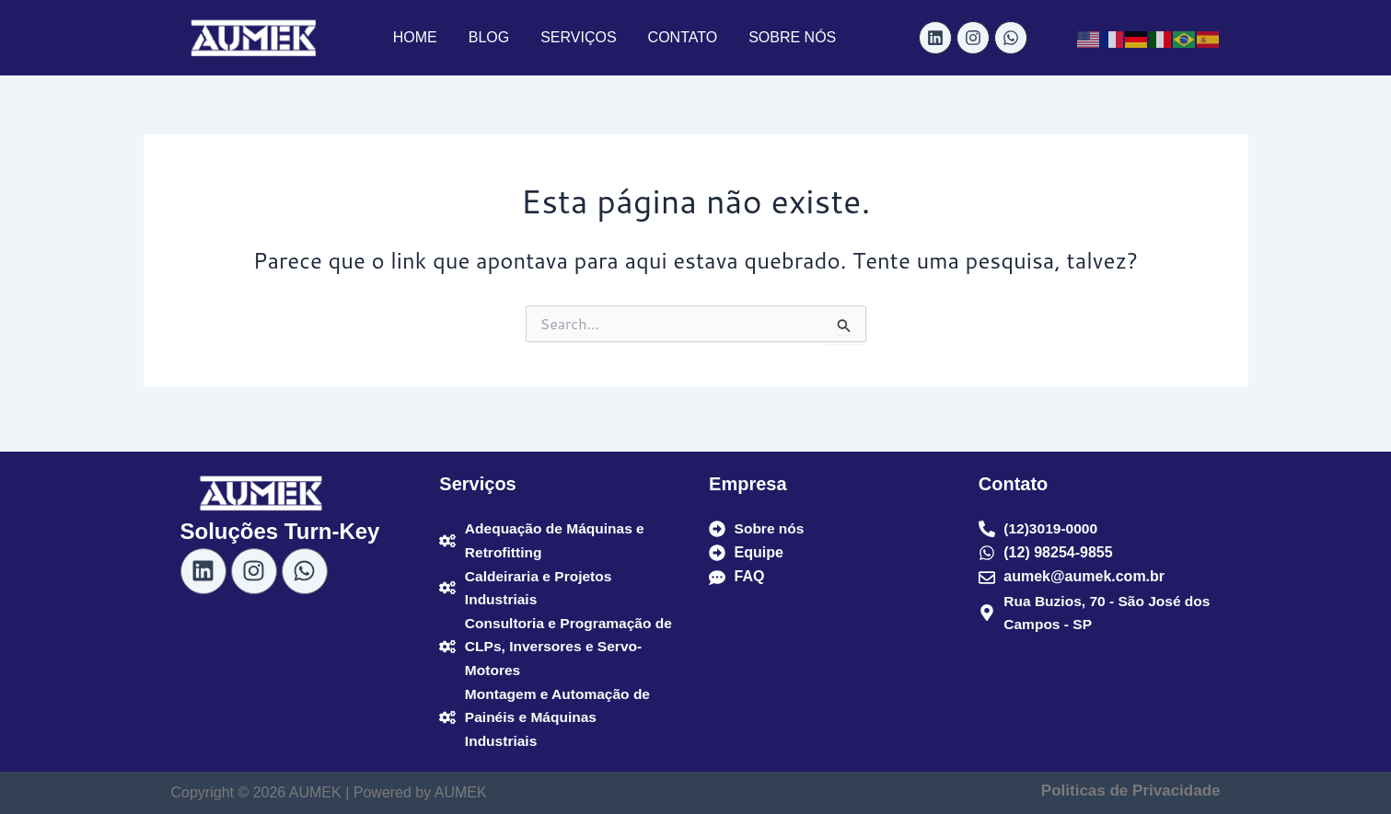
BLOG (489, 37)
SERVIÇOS (578, 37)
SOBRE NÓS (792, 37)
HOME (415, 37)
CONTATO (683, 37)
